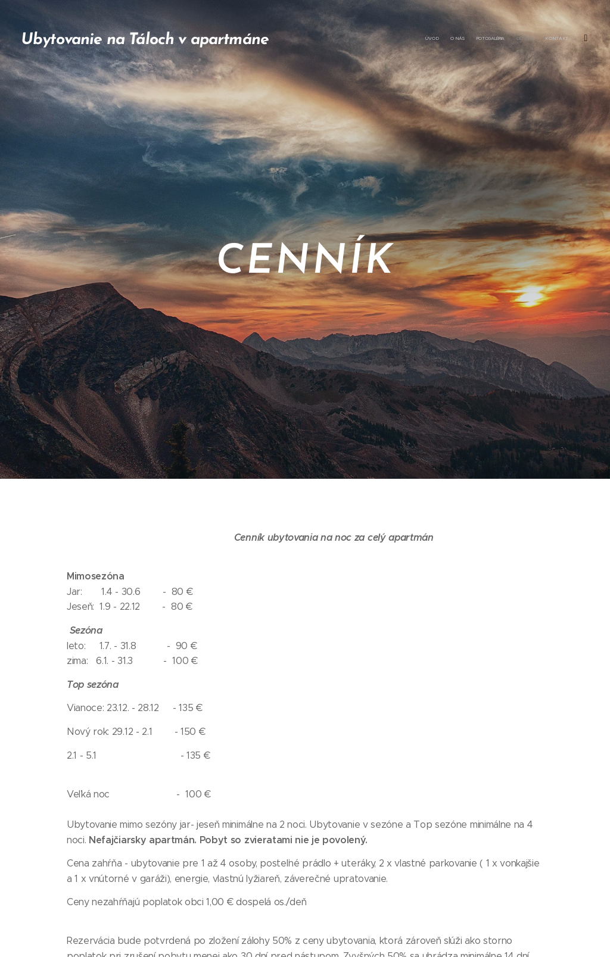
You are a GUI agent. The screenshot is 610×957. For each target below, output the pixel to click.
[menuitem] (519, 39)
